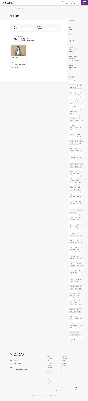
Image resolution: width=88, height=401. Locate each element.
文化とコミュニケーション (78, 152)
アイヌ (75, 175)
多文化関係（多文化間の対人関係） (76, 150)
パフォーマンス (72, 295)
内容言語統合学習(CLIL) (74, 111)
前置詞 (77, 101)
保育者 (76, 288)
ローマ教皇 (72, 180)
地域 (71, 263)
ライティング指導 (78, 304)
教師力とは (81, 288)
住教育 (71, 198)
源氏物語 (76, 127)
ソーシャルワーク (73, 210)
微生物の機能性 (79, 258)
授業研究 (71, 281)
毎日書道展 (72, 125)
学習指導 (71, 164)
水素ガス (71, 318)
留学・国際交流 (49, 365)
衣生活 (71, 201)
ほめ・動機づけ (72, 265)
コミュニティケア (73, 212)
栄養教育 (71, 240)
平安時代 (77, 125)
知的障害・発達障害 (79, 297)
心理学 (71, 148)
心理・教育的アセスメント (74, 300)
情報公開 (47, 383)
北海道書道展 (76, 122)
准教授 (70, 29)
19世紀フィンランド (73, 171)
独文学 (79, 109)
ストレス (76, 240)
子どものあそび (78, 272)
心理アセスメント (73, 274)
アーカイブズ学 (72, 341)
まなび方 (71, 94)
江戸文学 (71, 143)
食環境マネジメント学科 (74, 56)
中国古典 (71, 136)
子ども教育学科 (72, 58)
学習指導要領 (72, 332)
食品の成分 (77, 251)
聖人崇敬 (71, 182)
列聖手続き (78, 180)
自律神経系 (72, 272)
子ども (76, 270)
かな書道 (81, 120)
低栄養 (76, 247)
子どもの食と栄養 (73, 233)
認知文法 (78, 249)
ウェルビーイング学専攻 (74, 60)
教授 (70, 27)
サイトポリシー (66, 390)
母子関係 (76, 141)
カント (71, 159)
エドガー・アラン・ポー (77, 87)
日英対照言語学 (72, 249)
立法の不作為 (77, 178)
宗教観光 (78, 96)
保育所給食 (79, 221)
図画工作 (80, 302)
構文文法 (71, 251)
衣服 (80, 198)
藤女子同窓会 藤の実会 (50, 370)
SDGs (81, 205)
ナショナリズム (72, 132)
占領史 (82, 157)
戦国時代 (76, 120)
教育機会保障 (72, 196)
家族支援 (71, 270)
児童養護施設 (72, 323)
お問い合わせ (48, 381)
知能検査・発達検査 (73, 302)
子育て (71, 194)
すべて (71, 44)
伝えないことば (72, 85)
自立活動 (71, 279)
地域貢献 (71, 217)
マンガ (76, 320)
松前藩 (71, 175)
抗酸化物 (71, 316)
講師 (70, 31)
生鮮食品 (79, 311)
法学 (79, 175)
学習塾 (77, 196)
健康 (80, 270)
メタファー (77, 94)
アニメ (80, 320)
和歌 (80, 136)
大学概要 (47, 356)
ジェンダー (72, 99)
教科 (82, 265)
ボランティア (72, 189)
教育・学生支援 (49, 361)
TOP (11, 8)
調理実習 (81, 235)
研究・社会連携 (49, 367)
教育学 (82, 279)
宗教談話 (71, 103)
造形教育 (71, 304)
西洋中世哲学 (81, 171)
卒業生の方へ (65, 361)
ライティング (72, 96)
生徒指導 (76, 164)
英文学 (74, 109)
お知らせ (47, 376)
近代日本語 (72, 334)
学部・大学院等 (17, 8)
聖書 (80, 143)
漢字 (71, 134)
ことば (71, 80)
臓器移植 (76, 318)
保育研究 (76, 281)
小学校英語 (81, 325)
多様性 (71, 152)
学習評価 (78, 332)
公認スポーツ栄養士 (79, 242)
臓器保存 (81, 318)
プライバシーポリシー (50, 390)
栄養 (74, 263)
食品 (71, 221)
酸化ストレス (77, 316)
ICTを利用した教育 (78, 92)
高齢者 (79, 217)
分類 (80, 309)
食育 (82, 231)
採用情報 (47, 385)
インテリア (76, 198)
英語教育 (71, 92)
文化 (80, 127)
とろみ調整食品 (72, 219)
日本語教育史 (78, 334)
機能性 (74, 221)
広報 (76, 217)
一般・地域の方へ (66, 367)
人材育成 (79, 201)
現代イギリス (78, 99)
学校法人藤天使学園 (49, 372)
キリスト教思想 (72, 173)
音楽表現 (78, 295)
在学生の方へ (65, 360)
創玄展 (82, 122)
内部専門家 (77, 279)
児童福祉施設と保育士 (74, 325)
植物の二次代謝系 (79, 254)
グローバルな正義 (73, 155)
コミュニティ (72, 228)
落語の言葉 (72, 118)
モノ (82, 96)
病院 (75, 311)
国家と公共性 (72, 157)
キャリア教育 (78, 203)
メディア (81, 164)
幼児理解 (77, 286)
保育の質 (71, 288)
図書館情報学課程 (72, 67)
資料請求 (47, 377)
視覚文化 (76, 166)
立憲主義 (71, 178)
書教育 (71, 122)
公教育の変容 (76, 194)
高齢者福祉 (80, 210)
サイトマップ (58, 390)
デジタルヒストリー (73, 339)
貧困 (78, 85)
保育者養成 (72, 286)
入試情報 (47, 360)
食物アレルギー (72, 224)
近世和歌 (81, 141)
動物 (71, 87)
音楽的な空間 (72, 297)
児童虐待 (71, 277)
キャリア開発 (72, 203)
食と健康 (71, 226)
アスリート (72, 244)
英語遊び (71, 327)
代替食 (78, 224)
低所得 (76, 182)
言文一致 (71, 120)
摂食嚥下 (78, 219)
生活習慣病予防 (79, 256)
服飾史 (75, 201)
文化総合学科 (71, 51)
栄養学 (71, 311)
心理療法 (79, 274)
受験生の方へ (65, 356)
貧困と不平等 (80, 155)
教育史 (77, 157)
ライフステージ (72, 258)
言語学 (75, 80)
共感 (81, 85)
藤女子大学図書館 (49, 369)
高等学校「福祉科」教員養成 (75, 187)
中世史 (81, 166)
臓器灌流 (71, 320)
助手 (70, 34)
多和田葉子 (72, 113)
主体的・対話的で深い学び (74, 293)
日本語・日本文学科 (73, 49)
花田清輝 (71, 129)
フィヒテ (75, 159)
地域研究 (71, 166)
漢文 (74, 134)
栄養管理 (71, 247)
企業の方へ (65, 365)
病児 (81, 286)
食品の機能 (72, 254)
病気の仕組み (78, 228)
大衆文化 (78, 132)
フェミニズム (72, 101)
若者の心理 (78, 189)
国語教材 (71, 141)
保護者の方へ (65, 363)
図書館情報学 (72, 309)
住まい (82, 196)
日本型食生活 (72, 256)
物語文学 (71, 127)
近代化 (76, 129)
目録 (77, 309)
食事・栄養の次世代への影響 (75, 231)
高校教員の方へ (66, 358)
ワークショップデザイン (74, 205)
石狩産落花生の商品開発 (74, 235)
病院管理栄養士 (78, 244)
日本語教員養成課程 (73, 69)
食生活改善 (79, 263)
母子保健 (76, 226)
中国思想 (78, 134)
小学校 (78, 265)
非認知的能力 (76, 148)
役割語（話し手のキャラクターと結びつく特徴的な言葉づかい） (76, 106)
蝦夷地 (78, 173)
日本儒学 (76, 136)
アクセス (47, 379)
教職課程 (71, 65)
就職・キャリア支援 (49, 363)
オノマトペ (78, 118)
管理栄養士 (72, 242)
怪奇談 (76, 143)
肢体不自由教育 (77, 277)
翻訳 (71, 109)
